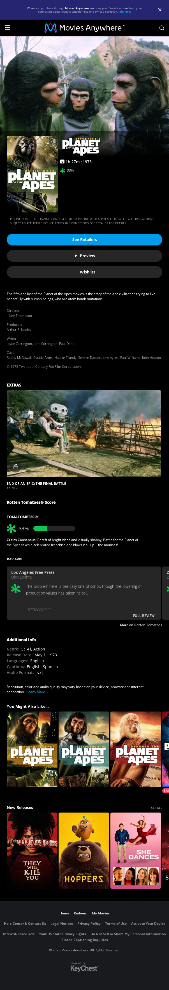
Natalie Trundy (65, 357)
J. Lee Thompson (19, 315)
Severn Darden (89, 357)
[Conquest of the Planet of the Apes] (32, 750)
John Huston (151, 357)
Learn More (35, 691)
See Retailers (84, 239)
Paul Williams (130, 357)
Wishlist (84, 272)
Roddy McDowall (19, 357)
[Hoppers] (84, 851)
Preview (84, 255)
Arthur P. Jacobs (19, 329)
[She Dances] (135, 851)
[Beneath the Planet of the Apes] (135, 750)
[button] (84, 433)
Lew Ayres (111, 357)
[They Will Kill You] (32, 851)
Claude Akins (43, 357)
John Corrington (45, 343)
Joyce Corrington (19, 343)
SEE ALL (156, 808)
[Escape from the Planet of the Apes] (84, 750)
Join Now (125, 11)
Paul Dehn (67, 343)
